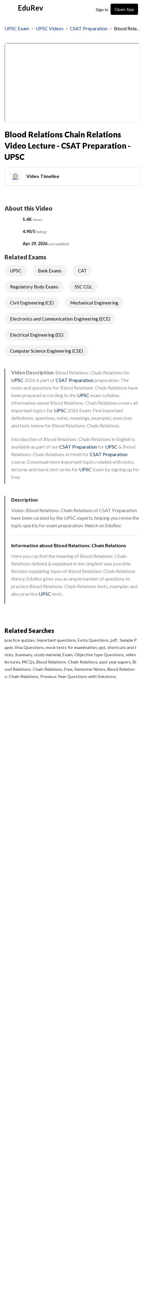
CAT (82, 270)
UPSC (15, 270)
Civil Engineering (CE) (32, 302)
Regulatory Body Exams (34, 286)
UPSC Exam (17, 28)
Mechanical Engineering (94, 302)
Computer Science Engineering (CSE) (46, 351)
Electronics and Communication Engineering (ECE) (60, 318)
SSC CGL (83, 286)
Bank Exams (50, 270)
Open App (124, 9)
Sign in (102, 9)
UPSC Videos (49, 28)
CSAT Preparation (89, 28)
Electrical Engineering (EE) (36, 334)
